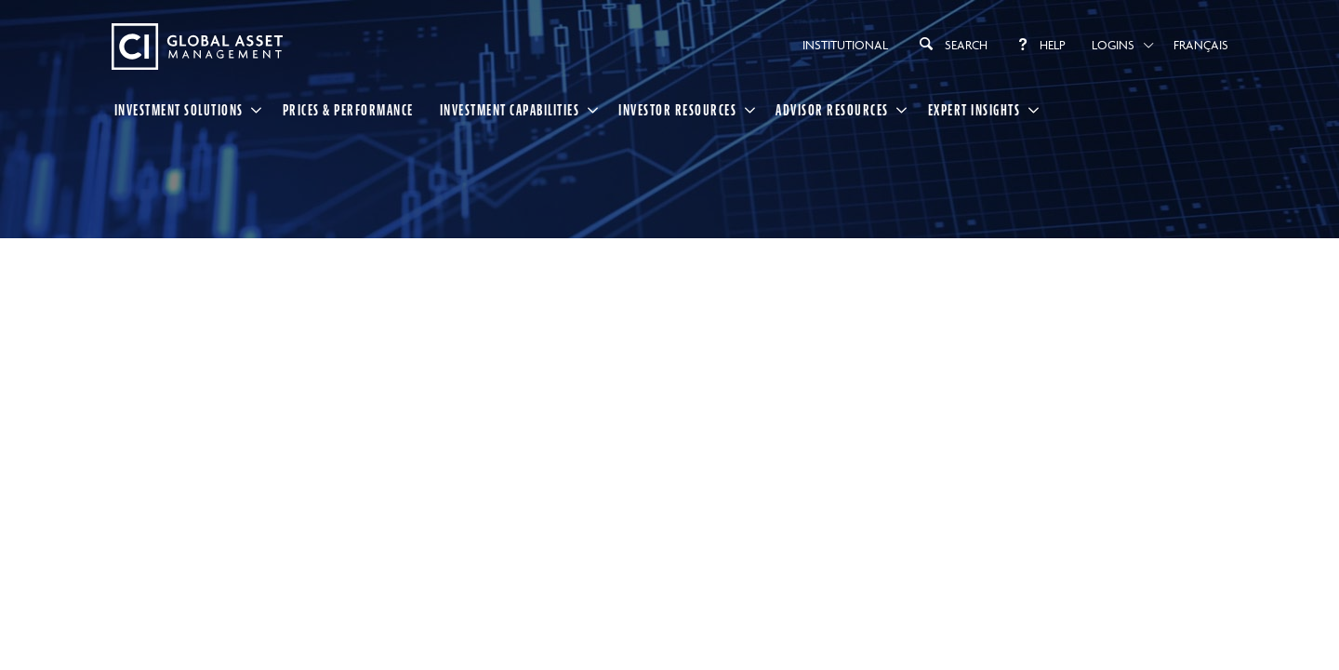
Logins (1113, 44)
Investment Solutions (179, 110)
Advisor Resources (832, 110)
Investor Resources (677, 110)
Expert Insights (974, 110)
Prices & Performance (348, 110)
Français (1200, 44)
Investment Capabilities (510, 110)
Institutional (845, 44)
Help (1040, 44)
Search (951, 43)
